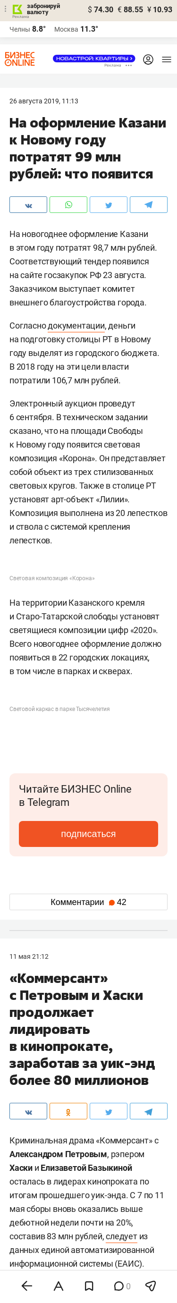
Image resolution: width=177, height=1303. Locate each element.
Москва (66, 29)
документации (76, 325)
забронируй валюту (43, 9)
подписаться (88, 834)
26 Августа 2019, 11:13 (43, 101)
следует (121, 1236)
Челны (19, 29)
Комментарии (88, 902)
